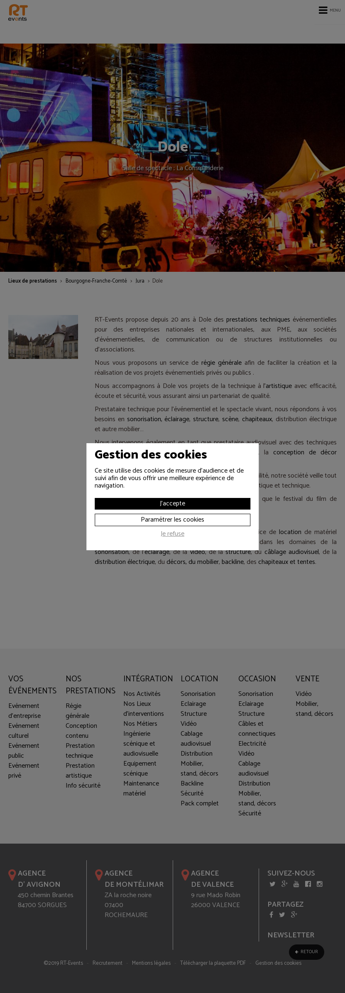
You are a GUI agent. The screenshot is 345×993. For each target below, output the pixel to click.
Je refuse (172, 534)
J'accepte (172, 503)
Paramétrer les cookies (172, 519)
